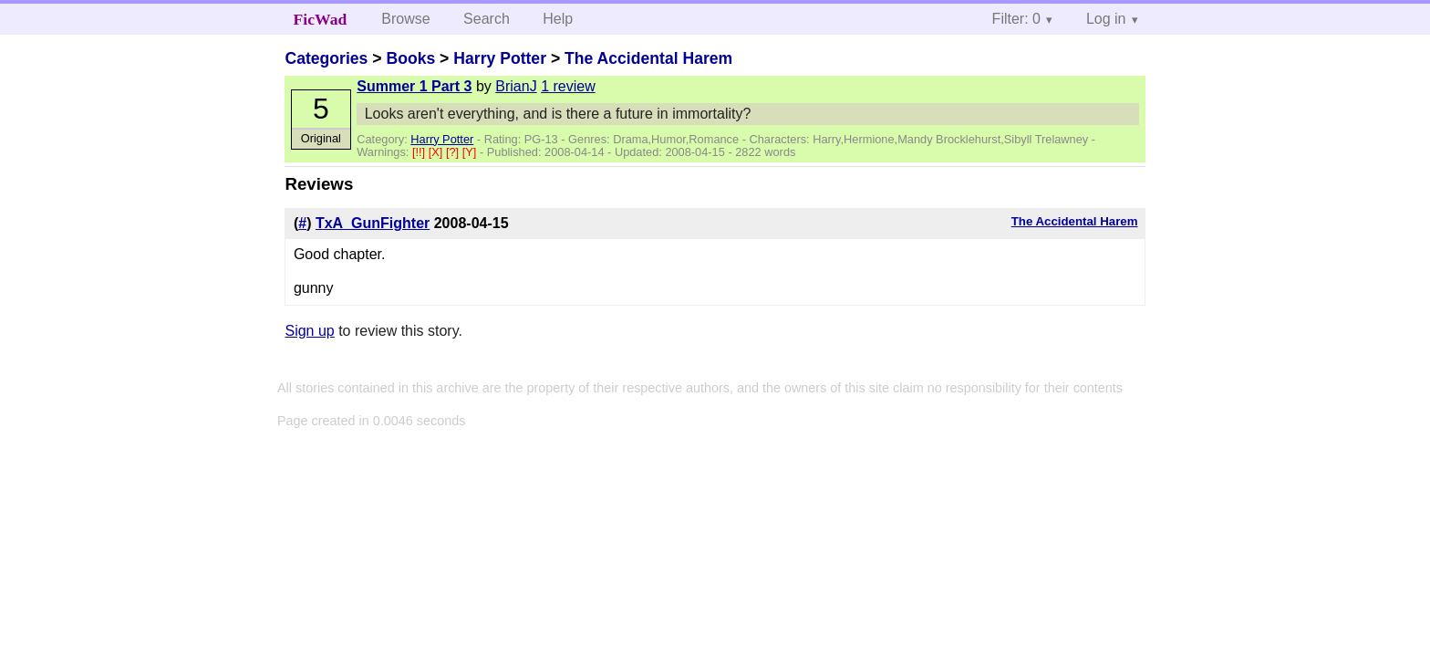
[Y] (471, 152)
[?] (454, 152)
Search (486, 18)
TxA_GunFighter (373, 223)
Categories (326, 58)
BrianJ (515, 86)
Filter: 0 (1016, 18)
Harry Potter (499, 58)
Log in (1106, 18)
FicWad (320, 19)
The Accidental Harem (648, 58)
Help (558, 18)
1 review (568, 86)
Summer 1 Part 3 (414, 86)
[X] (437, 152)
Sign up (309, 331)
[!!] (420, 152)
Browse (405, 18)
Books (410, 58)
